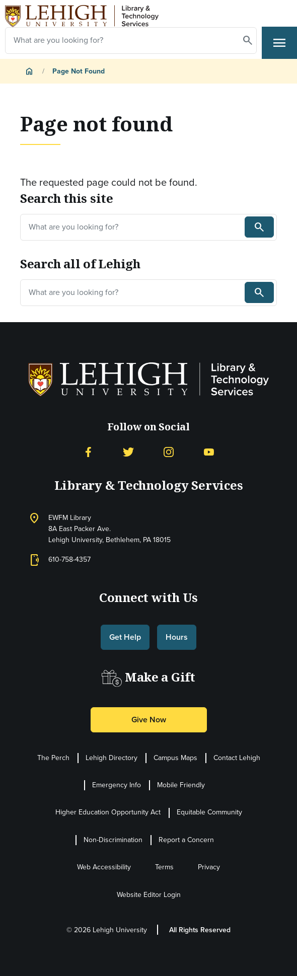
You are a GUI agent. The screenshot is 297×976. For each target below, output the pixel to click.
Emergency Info (116, 785)
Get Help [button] (125, 637)
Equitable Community (209, 812)
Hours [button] (177, 637)
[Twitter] (128, 451)
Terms (164, 867)
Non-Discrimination (113, 840)
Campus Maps (175, 758)
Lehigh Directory (111, 758)
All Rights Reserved (200, 930)
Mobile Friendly (181, 785)
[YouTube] (209, 451)
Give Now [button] (148, 719)
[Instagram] (169, 451)
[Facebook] (88, 451)
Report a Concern (186, 840)
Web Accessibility (104, 867)
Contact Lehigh (236, 758)
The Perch (53, 758)
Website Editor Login (149, 894)
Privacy (209, 867)
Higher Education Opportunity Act (108, 812)
